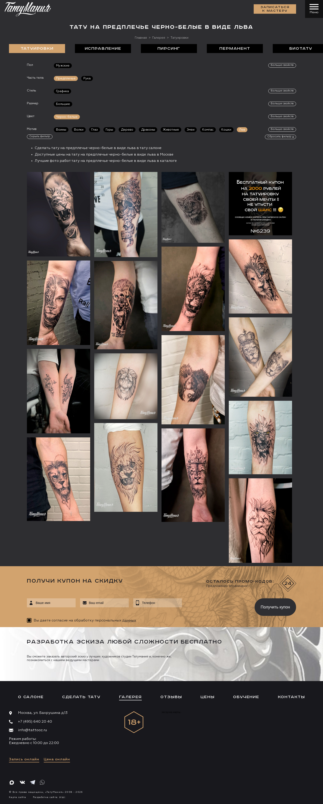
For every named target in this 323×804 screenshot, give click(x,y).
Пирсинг (169, 48)
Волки (78, 129)
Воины (61, 129)
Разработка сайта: (49, 797)
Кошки (226, 129)
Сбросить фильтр (279, 136)
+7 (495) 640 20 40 (35, 722)
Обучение (246, 697)
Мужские (63, 65)
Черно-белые (67, 116)
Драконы (148, 129)
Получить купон (275, 607)
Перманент (234, 48)
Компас (208, 129)
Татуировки (37, 48)
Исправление (103, 48)
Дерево (127, 129)
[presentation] (215, 605)
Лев (242, 129)
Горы (109, 129)
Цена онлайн (57, 759)
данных (129, 620)
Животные (171, 129)
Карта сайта (17, 797)
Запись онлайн (24, 759)
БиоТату (300, 48)
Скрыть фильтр (39, 136)
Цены (207, 697)
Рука (87, 78)
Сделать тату (81, 697)
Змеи (190, 129)
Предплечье (66, 78)
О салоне (31, 697)
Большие (63, 104)
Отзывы (171, 697)
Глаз (94, 129)
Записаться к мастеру (275, 9)
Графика (62, 91)
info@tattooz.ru (32, 730)
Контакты (291, 697)
